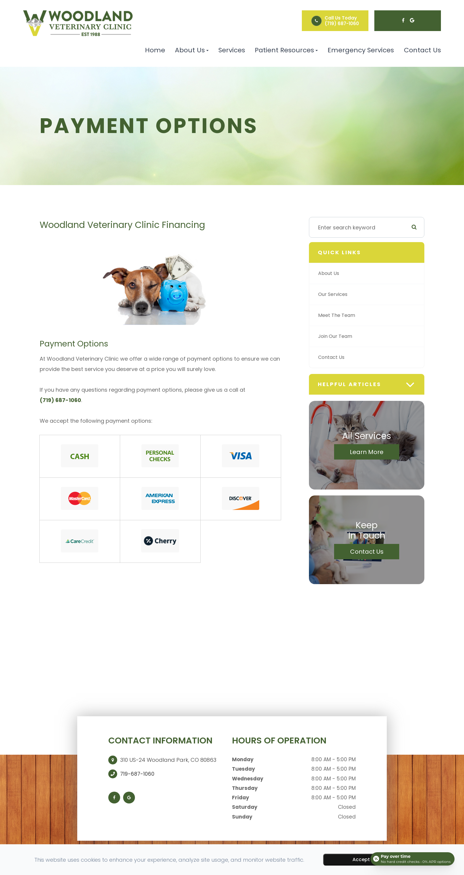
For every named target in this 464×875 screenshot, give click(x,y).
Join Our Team (337, 336)
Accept (361, 859)
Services (231, 50)
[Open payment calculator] (412, 858)
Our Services (334, 294)
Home (155, 50)
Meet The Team (338, 315)
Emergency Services (361, 50)
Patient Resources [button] (286, 50)
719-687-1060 (137, 774)
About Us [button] (192, 50)
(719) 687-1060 (342, 23)
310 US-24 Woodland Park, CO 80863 (168, 760)
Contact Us (422, 50)
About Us (330, 273)
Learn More (367, 452)
